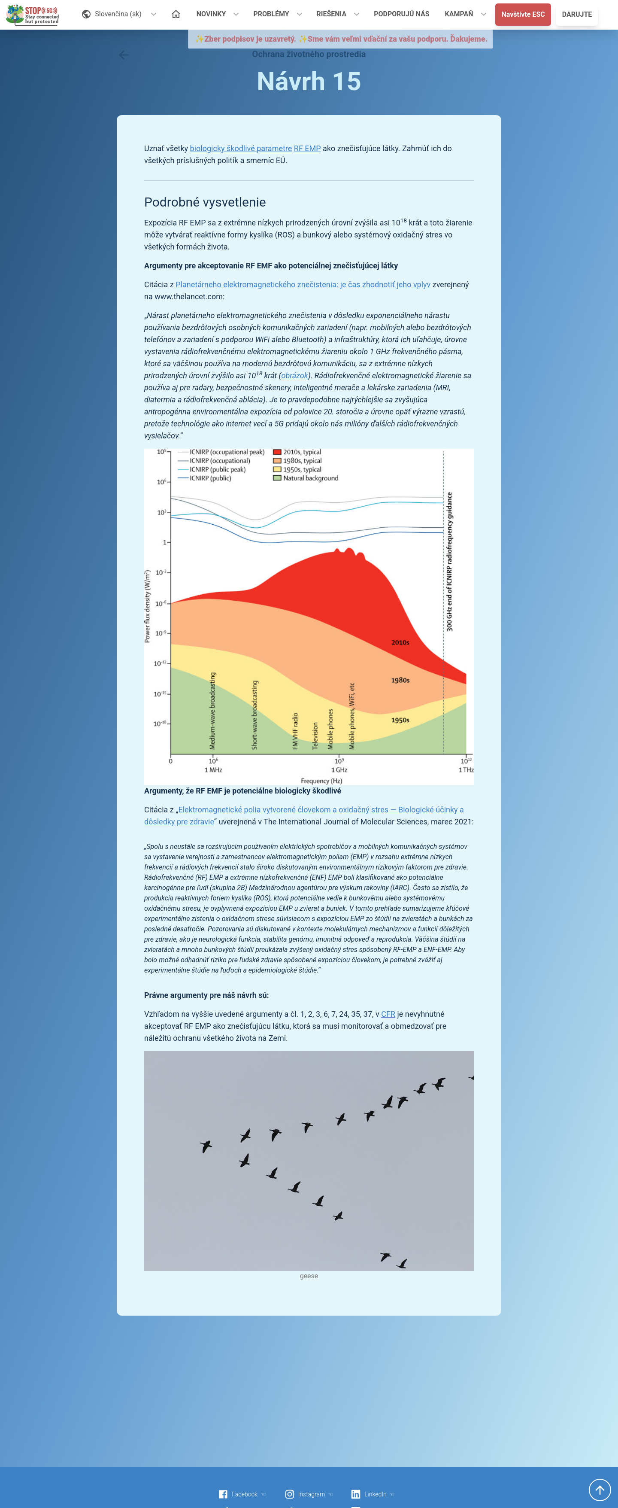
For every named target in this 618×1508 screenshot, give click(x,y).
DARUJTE (577, 14)
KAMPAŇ (459, 14)
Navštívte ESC (523, 14)
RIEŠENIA (332, 14)
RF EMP (307, 148)
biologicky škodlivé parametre (241, 148)
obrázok (295, 375)
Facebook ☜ (242, 1494)
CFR (388, 1014)
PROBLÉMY (271, 14)
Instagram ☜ (309, 1494)
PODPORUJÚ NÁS (401, 14)
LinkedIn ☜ (373, 1494)
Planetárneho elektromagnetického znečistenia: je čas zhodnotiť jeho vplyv (303, 284)
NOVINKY (211, 14)
